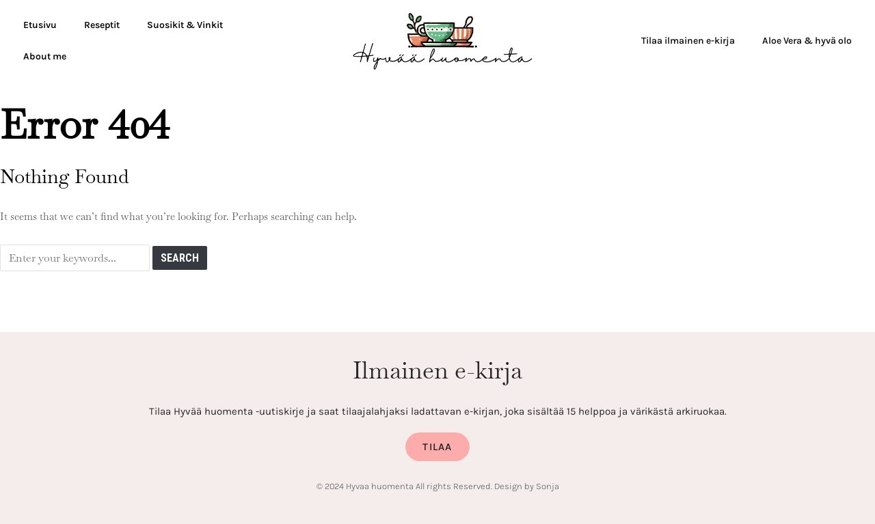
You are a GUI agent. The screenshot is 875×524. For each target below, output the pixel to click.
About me (44, 56)
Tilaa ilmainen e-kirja (688, 40)
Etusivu (40, 25)
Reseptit (102, 25)
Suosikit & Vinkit (185, 25)
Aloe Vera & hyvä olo (807, 40)
